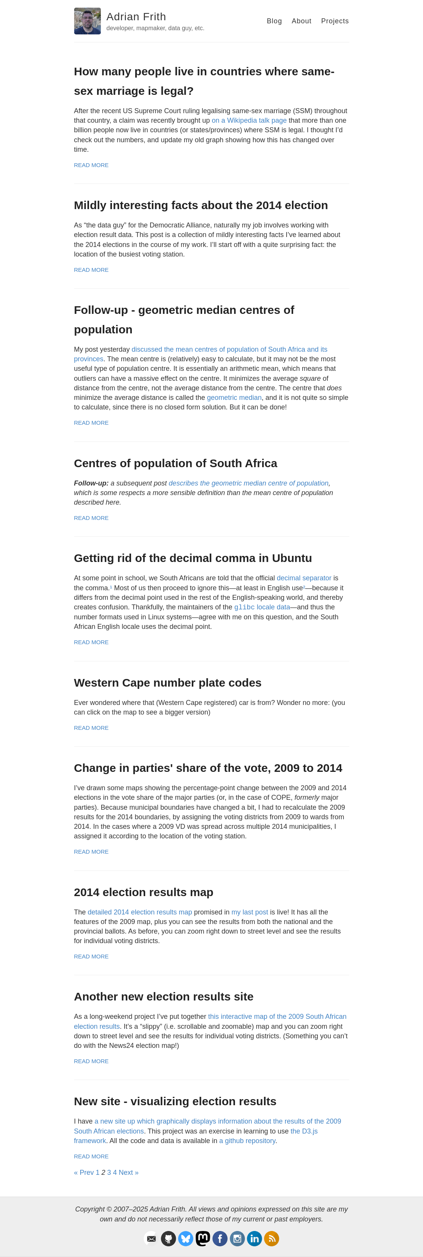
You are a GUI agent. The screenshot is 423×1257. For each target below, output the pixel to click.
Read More (91, 165)
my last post (250, 912)
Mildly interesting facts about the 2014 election (201, 205)
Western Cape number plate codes (168, 682)
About (301, 21)
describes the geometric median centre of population (249, 483)
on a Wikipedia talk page (249, 120)
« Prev (84, 1172)
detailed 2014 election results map (140, 912)
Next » (129, 1172)
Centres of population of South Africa (175, 463)
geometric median (234, 397)
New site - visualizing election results (175, 1101)
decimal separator (304, 578)
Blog (274, 21)
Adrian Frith (137, 17)
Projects (335, 21)
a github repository (247, 1141)
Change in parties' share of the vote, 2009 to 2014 (208, 768)
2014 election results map (144, 892)
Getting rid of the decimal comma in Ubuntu (193, 558)
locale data (262, 607)
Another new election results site (164, 996)
